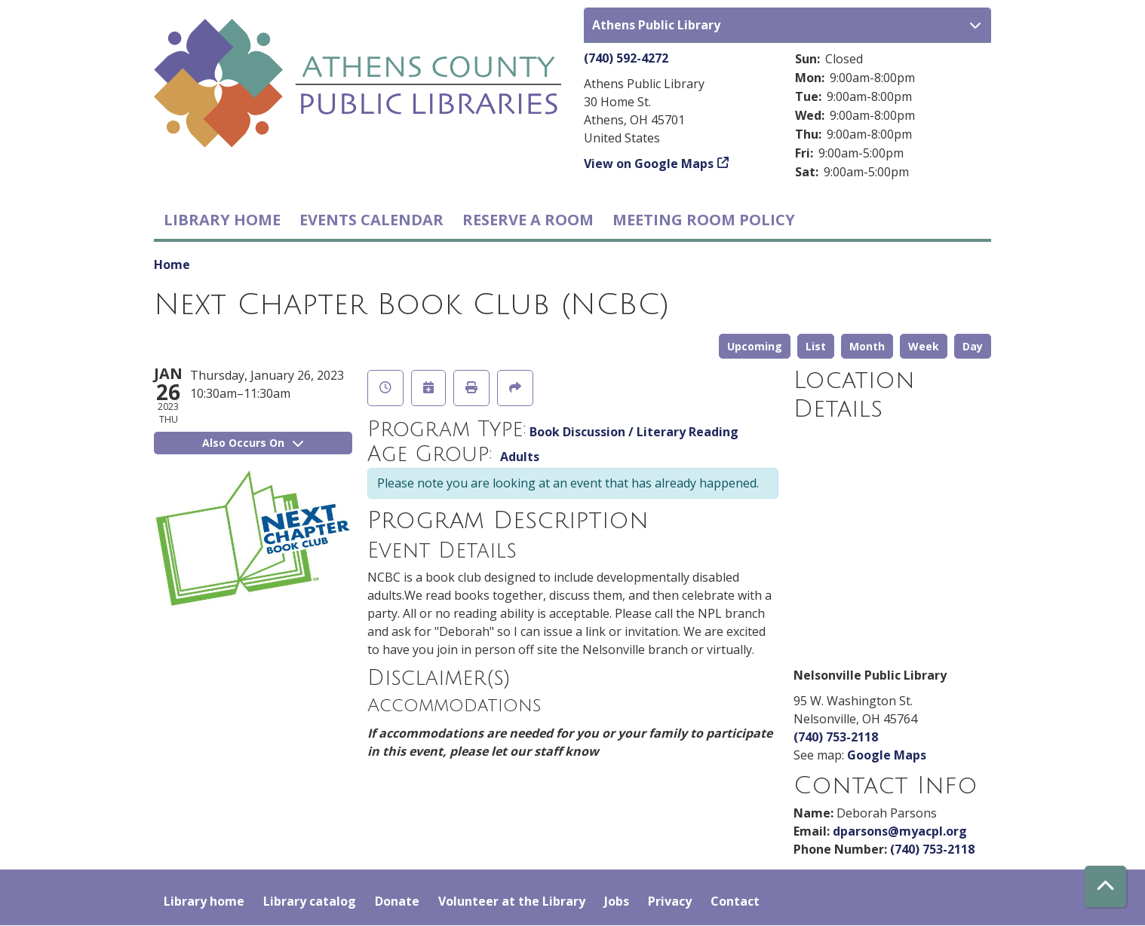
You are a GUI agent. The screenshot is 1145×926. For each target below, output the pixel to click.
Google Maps (886, 755)
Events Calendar (371, 219)
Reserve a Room (528, 219)
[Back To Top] (1105, 886)
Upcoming (754, 346)
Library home (222, 219)
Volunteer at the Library (511, 901)
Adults (519, 456)
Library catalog (309, 901)
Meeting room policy (703, 219)
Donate (397, 901)
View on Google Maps (649, 163)
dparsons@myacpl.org (900, 831)
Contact (735, 901)
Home (172, 264)
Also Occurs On (252, 442)
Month (867, 346)
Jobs (616, 901)
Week (923, 346)
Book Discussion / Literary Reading (634, 431)
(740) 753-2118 (836, 737)
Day (972, 346)
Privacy (670, 901)
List (816, 346)
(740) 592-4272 (626, 58)
